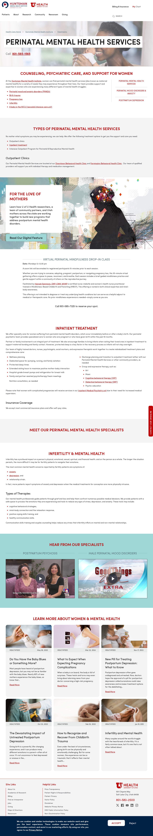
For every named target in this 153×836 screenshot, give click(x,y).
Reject (132, 823)
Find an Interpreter (15, 799)
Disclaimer (49, 803)
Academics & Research (17, 793)
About (16, 14)
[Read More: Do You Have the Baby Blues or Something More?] (29, 636)
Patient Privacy (51, 796)
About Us (11, 789)
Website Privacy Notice (54, 806)
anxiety (12, 471)
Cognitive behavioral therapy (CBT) (101, 378)
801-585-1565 (21, 54)
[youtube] (127, 805)
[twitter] (117, 805)
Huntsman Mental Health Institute (39, 32)
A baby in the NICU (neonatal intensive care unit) (30, 107)
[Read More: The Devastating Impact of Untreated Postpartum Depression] (29, 710)
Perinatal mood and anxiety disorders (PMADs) (29, 91)
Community (40, 14)
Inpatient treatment (18, 145)
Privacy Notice (35, 830)
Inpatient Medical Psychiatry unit (92, 390)
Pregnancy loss (15, 99)
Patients (6, 14)
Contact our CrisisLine (150, 421)
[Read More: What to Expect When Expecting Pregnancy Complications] (76, 636)
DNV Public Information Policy (56, 810)
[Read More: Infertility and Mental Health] (124, 710)
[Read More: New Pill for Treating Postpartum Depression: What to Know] (124, 636)
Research (27, 14)
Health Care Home (13, 32)
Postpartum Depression (131, 100)
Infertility (13, 103)
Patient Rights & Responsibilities (58, 793)
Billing (10, 796)
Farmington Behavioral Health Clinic (106, 163)
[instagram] (136, 805)
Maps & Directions (15, 810)
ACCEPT (116, 823)
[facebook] (122, 805)
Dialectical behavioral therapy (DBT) (101, 382)
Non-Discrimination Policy (55, 813)
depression (14, 475)
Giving (65, 14)
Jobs (9, 803)
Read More (14, 684)
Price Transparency (52, 789)
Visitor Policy (50, 799)
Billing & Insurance (120, 6)
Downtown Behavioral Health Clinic (71, 163)
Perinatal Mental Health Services (131, 82)
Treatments (62, 32)
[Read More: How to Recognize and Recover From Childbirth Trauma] (76, 710)
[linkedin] (132, 805)
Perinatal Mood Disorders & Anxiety (131, 92)
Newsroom (53, 14)
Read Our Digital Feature (26, 238)
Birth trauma (14, 95)
